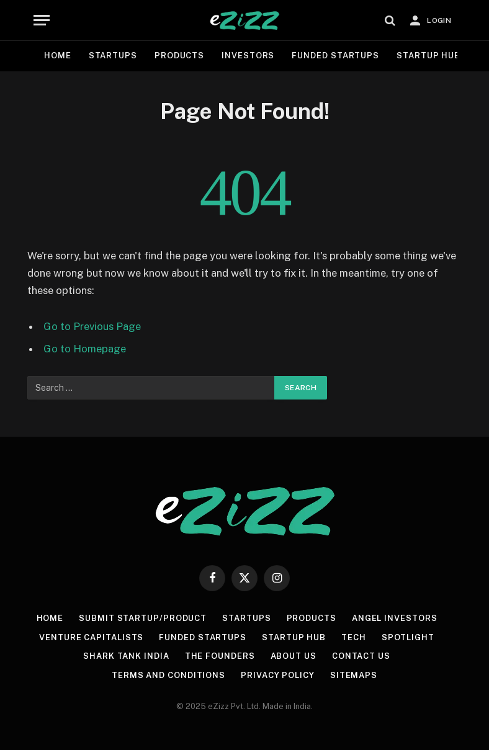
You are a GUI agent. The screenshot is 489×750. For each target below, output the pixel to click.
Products (179, 55)
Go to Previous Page (92, 326)
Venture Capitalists (91, 637)
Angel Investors (394, 618)
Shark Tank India (126, 656)
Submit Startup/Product (143, 618)
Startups (113, 55)
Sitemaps (353, 675)
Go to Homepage (84, 348)
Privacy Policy (278, 675)
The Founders (220, 656)
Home (57, 55)
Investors (248, 55)
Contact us (361, 656)
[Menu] (42, 20)
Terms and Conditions (168, 675)
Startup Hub (428, 55)
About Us (293, 656)
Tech (353, 637)
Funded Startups (335, 55)
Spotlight (408, 637)
